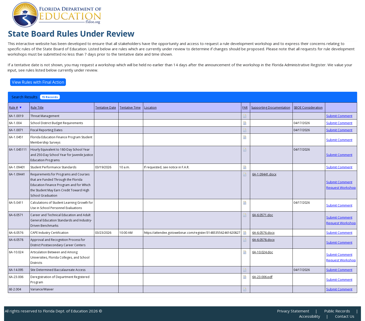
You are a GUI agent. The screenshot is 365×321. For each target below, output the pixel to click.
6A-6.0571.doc (262, 215)
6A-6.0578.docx (263, 240)
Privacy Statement (293, 310)
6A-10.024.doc (262, 252)
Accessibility (309, 316)
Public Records (337, 310)
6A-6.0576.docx (263, 233)
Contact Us (344, 316)
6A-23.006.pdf (262, 277)
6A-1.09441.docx (264, 174)
